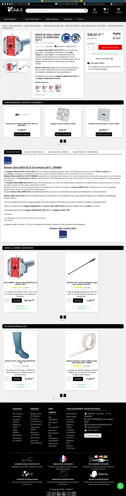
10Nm (44, 88)
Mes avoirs (52, 430)
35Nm (58, 88)
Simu (23, 196)
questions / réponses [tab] (85, 152)
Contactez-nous (92, 435)
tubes (88, 206)
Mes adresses (53, 433)
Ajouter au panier (110, 47)
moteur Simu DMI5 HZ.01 (20, 192)
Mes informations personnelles (53, 438)
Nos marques (18, 414)
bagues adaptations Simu (66, 76)
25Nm (51, 88)
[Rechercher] (56, 11)
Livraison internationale (94, 4)
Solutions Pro (116, 4)
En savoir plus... (40, 95)
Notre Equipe (71, 416)
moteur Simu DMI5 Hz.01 (17, 182)
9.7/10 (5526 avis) (16, 4)
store (51, 54)
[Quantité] (89, 47)
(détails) (77, 1)
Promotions (17, 416)
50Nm (38, 88)
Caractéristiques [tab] (34, 152)
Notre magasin (91, 430)
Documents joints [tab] (58, 152)
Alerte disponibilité (104, 58)
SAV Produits (17, 435)
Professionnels (36, 424)
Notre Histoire (71, 414)
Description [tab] (13, 152)
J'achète (17, 300)
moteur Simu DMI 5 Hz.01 (48, 50)
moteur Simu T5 (13, 171)
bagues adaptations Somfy (49, 78)
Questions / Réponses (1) (65, 46)
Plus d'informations (101, 69)
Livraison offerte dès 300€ (66, 4)
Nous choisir (35, 438)
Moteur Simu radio (12, 176)
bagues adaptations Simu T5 (37, 210)
